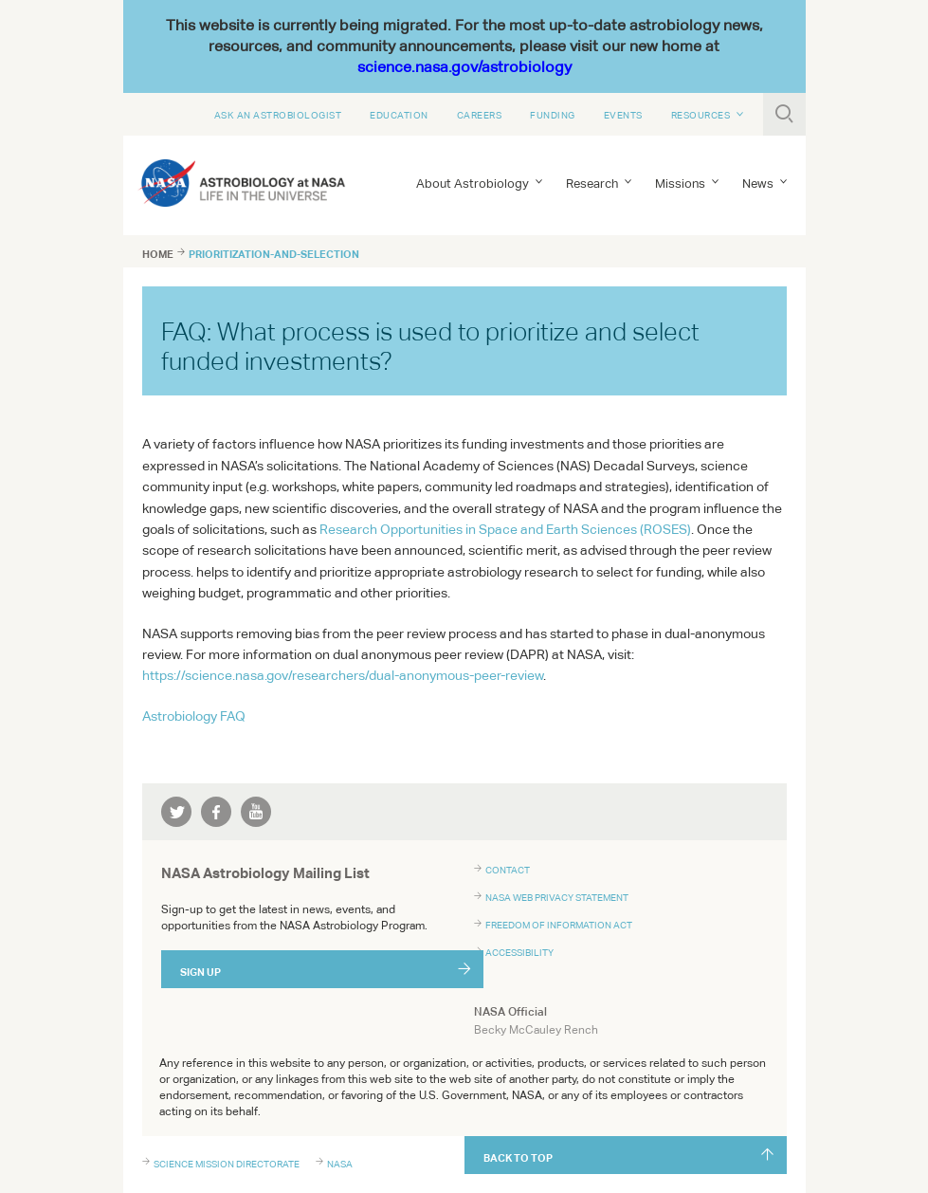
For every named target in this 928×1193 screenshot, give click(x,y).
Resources (701, 114)
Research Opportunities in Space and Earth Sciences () (505, 529)
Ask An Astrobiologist (278, 114)
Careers (479, 114)
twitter (176, 812)
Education (399, 114)
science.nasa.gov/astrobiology (464, 67)
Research (592, 183)
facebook (216, 812)
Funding (552, 114)
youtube (256, 812)
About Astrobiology (472, 183)
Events (623, 114)
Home (157, 254)
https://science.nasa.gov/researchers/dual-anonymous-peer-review (342, 675)
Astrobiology (194, 716)
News (757, 183)
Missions (680, 183)
